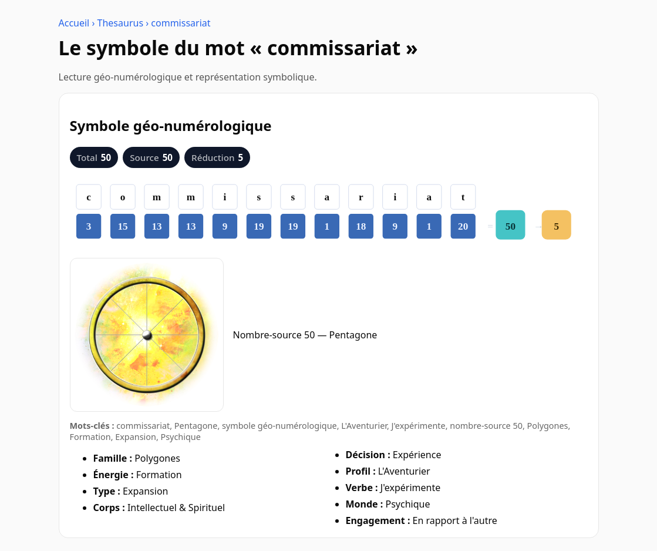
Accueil (74, 22)
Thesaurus (120, 22)
